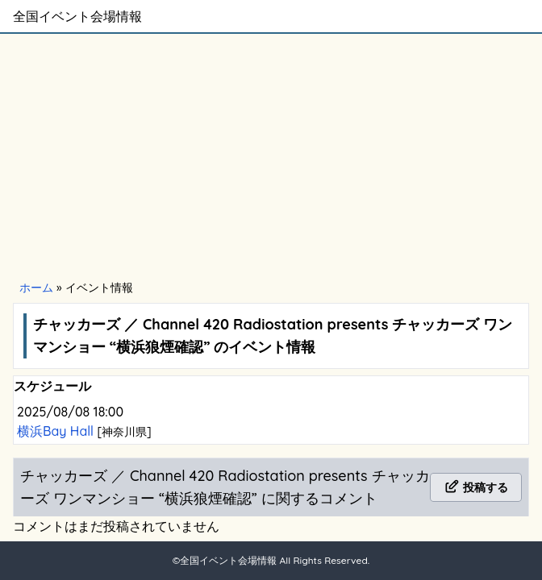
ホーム (36, 287)
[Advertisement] (271, 154)
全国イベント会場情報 (77, 16)
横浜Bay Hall (57, 431)
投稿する (476, 487)
